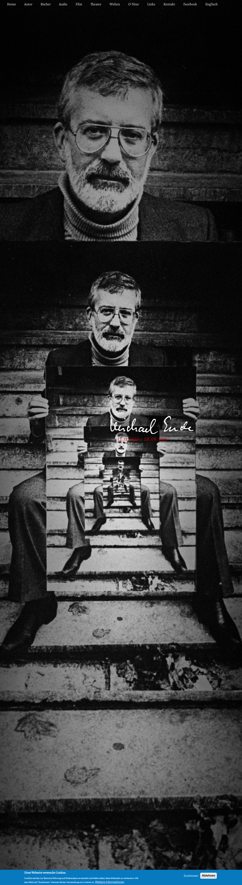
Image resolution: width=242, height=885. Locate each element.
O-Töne (133, 4)
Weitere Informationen (109, 882)
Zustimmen (191, 875)
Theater (95, 4)
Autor (28, 4)
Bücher (46, 4)
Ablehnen (208, 875)
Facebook (190, 4)
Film (79, 4)
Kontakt (169, 4)
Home (11, 4)
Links (151, 4)
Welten (115, 4)
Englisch (211, 4)
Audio (63, 4)
